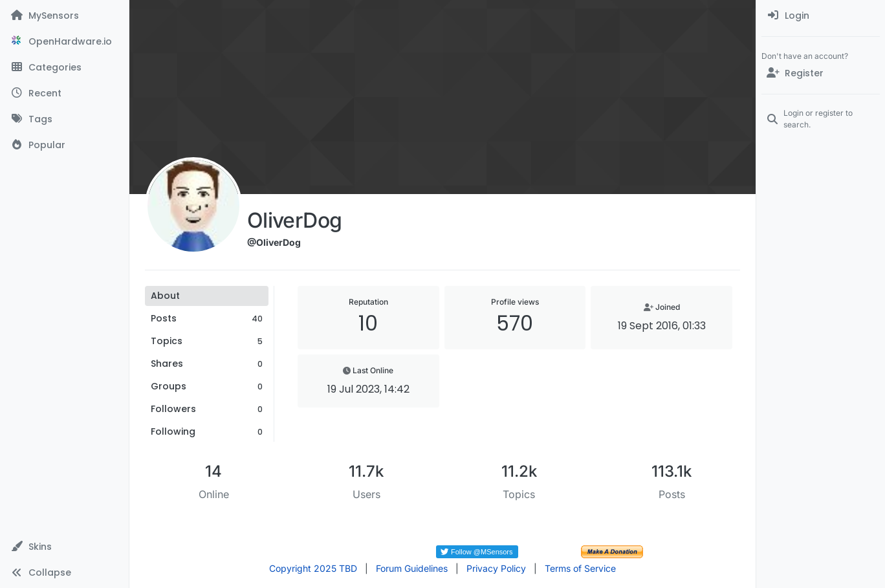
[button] (64, 546)
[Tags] (64, 119)
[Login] (820, 15)
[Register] (820, 73)
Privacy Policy (496, 568)
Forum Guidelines (412, 568)
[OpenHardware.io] (64, 41)
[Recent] (64, 93)
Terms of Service (580, 568)
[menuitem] (820, 15)
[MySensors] (64, 15)
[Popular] (64, 145)
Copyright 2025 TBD (313, 568)
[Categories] (64, 67)
